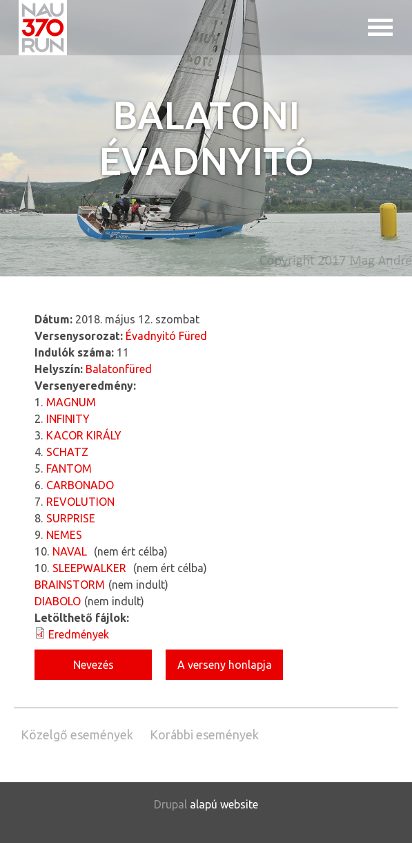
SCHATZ (67, 452)
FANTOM (69, 468)
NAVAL (69, 551)
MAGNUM (71, 402)
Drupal (170, 804)
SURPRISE (70, 518)
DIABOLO (58, 601)
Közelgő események (77, 734)
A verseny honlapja (224, 665)
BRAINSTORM (70, 584)
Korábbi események (204, 734)
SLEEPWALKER (89, 568)
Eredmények (78, 634)
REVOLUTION (80, 501)
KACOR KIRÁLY (83, 435)
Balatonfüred (119, 369)
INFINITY (68, 419)
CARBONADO (80, 485)
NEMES (64, 535)
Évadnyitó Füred (166, 336)
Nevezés (93, 665)
